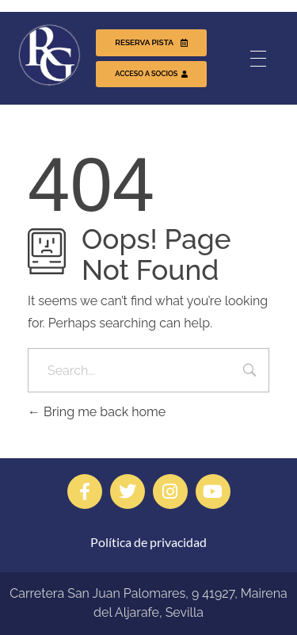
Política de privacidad (148, 541)
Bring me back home (97, 411)
